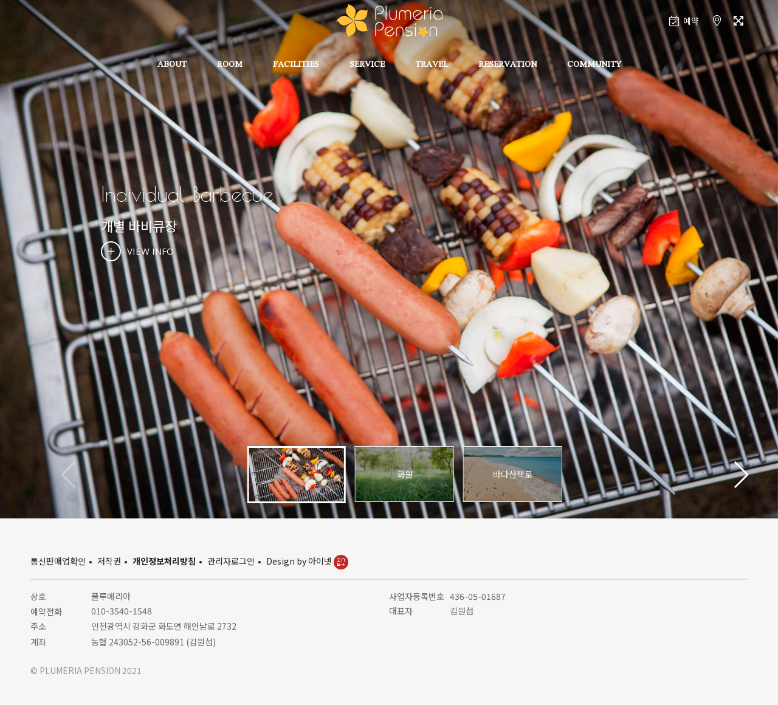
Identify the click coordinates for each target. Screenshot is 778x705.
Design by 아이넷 (307, 561)
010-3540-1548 (121, 611)
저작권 (109, 561)
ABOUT (172, 65)
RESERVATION (507, 65)
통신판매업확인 (58, 561)
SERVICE (367, 65)
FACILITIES (296, 65)
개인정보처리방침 (164, 561)
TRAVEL (431, 65)
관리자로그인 (231, 561)
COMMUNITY (594, 65)
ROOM (230, 65)
